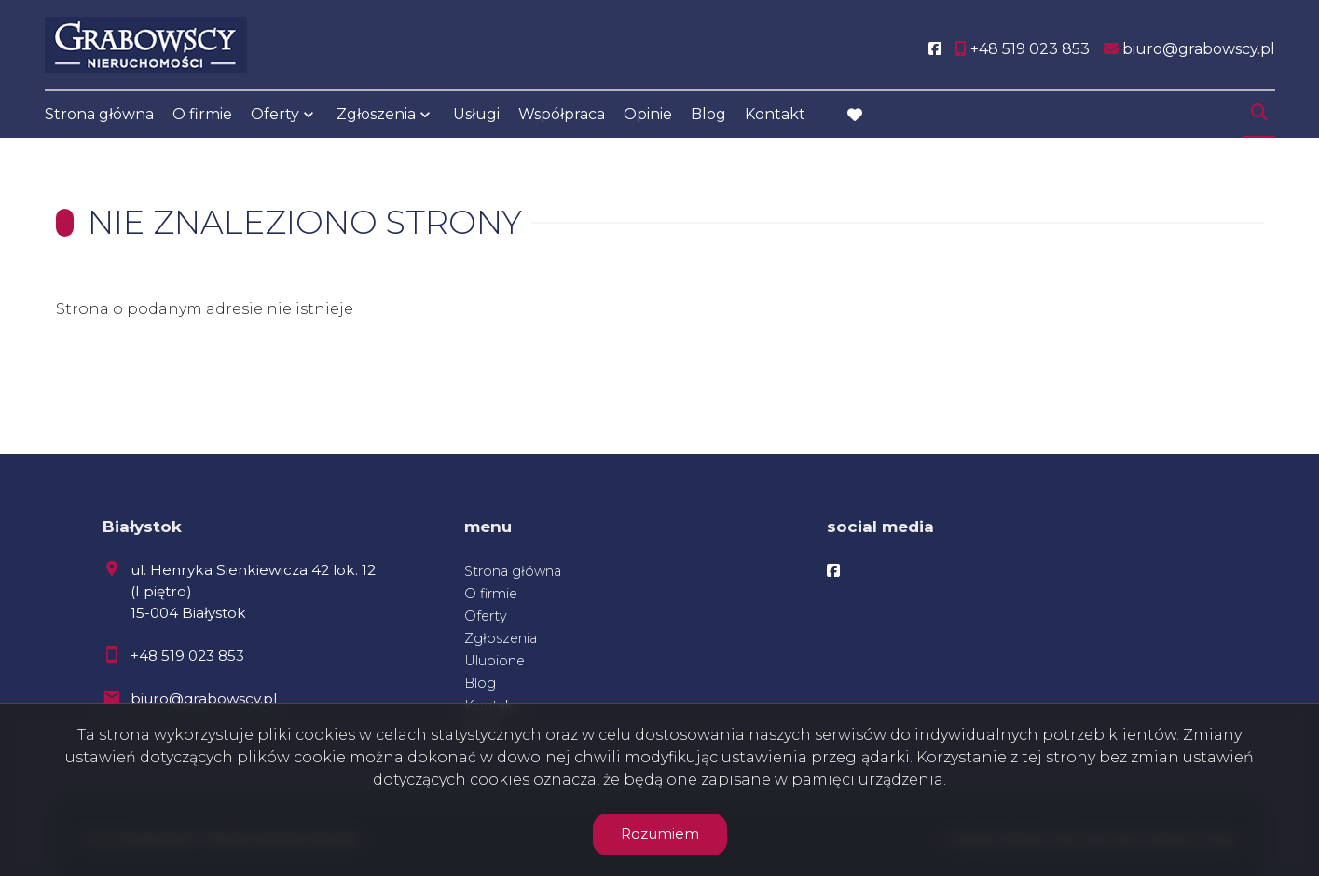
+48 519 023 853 (187, 655)
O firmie (202, 114)
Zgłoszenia (376, 114)
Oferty (275, 114)
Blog (708, 114)
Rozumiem (660, 833)
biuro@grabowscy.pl (204, 698)
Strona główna (99, 114)
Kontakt (775, 114)
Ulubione (494, 660)
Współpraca (561, 114)
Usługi (476, 114)
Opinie (648, 114)
